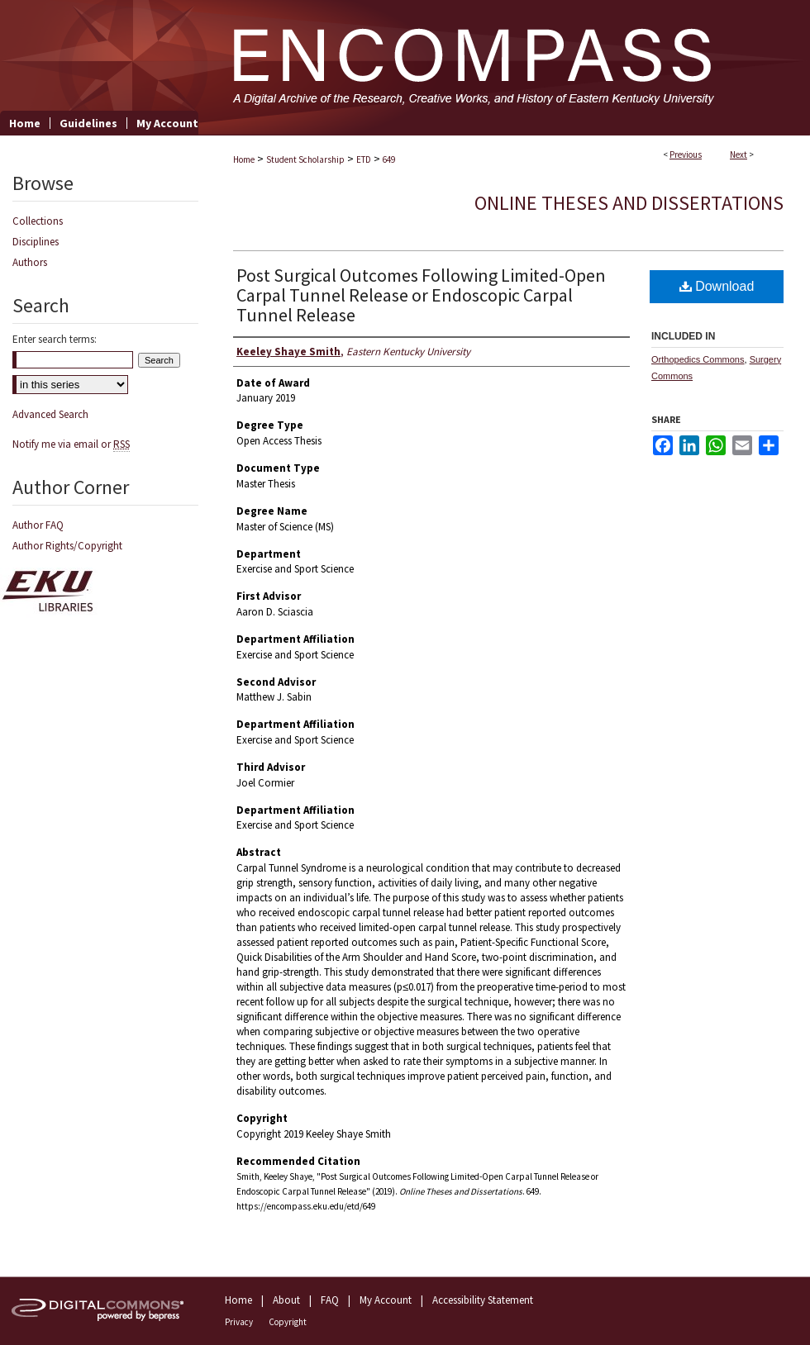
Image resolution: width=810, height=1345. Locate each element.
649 (389, 159)
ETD (363, 159)
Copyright (288, 1322)
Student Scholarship (305, 159)
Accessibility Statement (482, 1300)
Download (717, 286)
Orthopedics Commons (698, 359)
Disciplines (35, 242)
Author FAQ (38, 525)
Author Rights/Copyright (67, 546)
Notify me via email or (71, 444)
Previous (685, 154)
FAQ (330, 1300)
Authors (29, 262)
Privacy (239, 1322)
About (286, 1300)
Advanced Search (50, 414)
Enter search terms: (54, 339)
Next (738, 154)
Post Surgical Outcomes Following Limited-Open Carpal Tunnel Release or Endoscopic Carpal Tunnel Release (421, 295)
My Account (386, 1300)
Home (244, 159)
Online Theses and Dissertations (629, 203)
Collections (37, 221)
